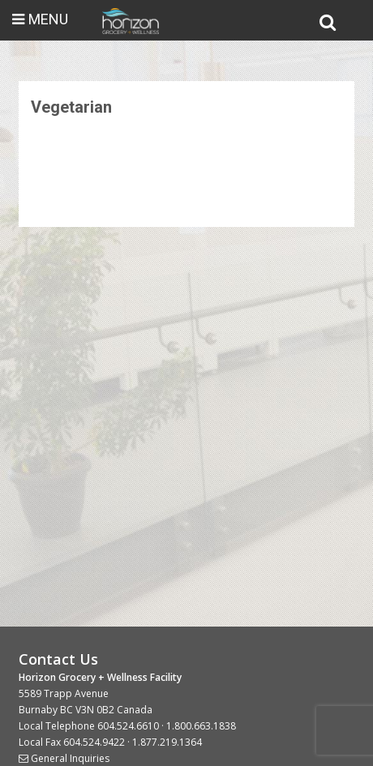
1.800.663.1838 (201, 726)
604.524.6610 (128, 726)
